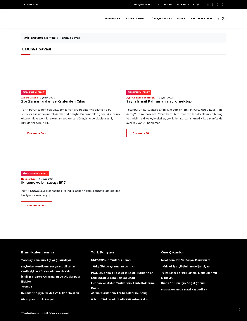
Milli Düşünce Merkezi (40, 37)
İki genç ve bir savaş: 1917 (43, 183)
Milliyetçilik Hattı (144, 4)
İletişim (197, 4)
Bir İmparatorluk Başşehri (38, 299)
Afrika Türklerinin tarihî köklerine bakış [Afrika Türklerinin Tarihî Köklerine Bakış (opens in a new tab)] (119, 293)
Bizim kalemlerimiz (34, 92)
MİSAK (181, 18)
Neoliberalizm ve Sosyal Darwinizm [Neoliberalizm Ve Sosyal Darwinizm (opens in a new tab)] (185, 260)
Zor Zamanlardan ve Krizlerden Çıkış (53, 101)
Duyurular (112, 18)
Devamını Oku (36, 133)
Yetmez (26, 286)
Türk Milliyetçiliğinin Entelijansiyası (185, 266)
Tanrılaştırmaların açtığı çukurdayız (46, 260)
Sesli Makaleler (202, 18)
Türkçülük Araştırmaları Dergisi (112, 266)
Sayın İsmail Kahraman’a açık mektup (158, 101)
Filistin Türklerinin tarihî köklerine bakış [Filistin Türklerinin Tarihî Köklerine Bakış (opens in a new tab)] (119, 299)
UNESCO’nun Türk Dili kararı (111, 260)
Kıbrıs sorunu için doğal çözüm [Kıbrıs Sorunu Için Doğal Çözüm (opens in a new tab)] (183, 283)
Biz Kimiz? (183, 4)
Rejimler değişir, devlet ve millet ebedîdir (50, 293)
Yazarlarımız (166, 4)
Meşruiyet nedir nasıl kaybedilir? (184, 289)
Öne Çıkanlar (160, 18)
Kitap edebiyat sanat (35, 173)
